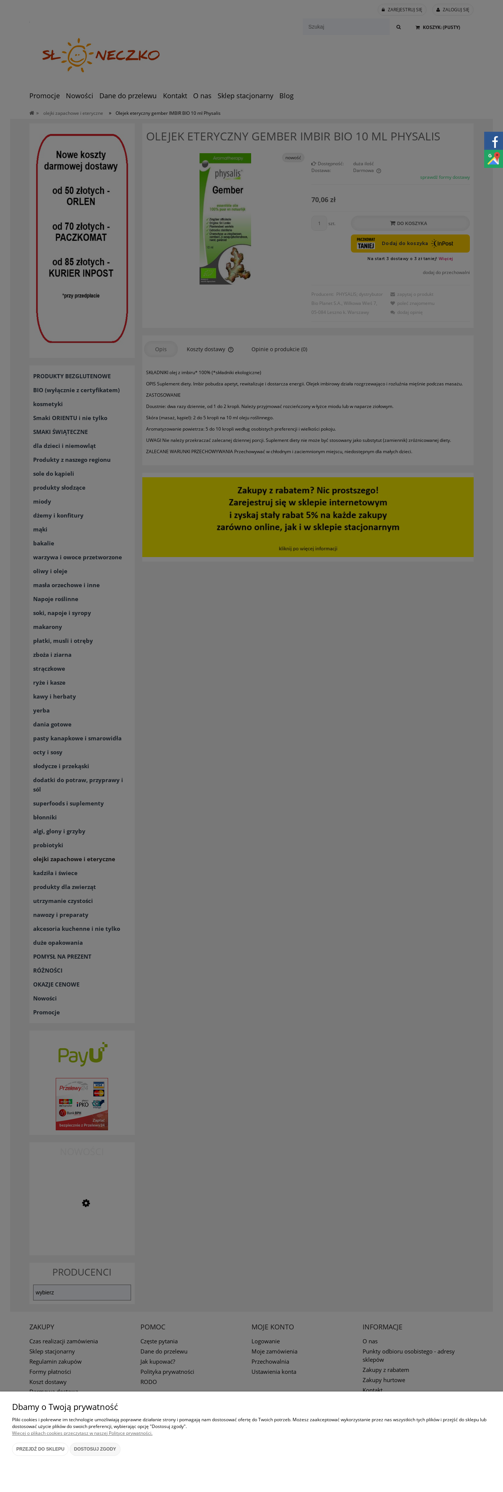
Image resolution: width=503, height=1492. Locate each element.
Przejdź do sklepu (40, 1449)
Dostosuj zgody (95, 1449)
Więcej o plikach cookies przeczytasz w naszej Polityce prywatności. (82, 1433)
